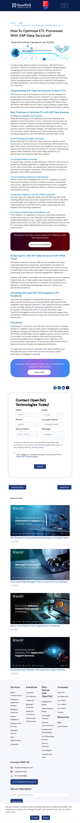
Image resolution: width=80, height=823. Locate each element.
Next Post (64, 487)
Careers (60, 712)
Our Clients (61, 700)
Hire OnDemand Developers (24, 782)
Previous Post (17, 487)
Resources (63, 717)
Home (12, 23)
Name (19, 410)
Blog (20, 23)
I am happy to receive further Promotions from (38, 456)
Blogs (59, 722)
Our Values (61, 708)
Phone (19, 419)
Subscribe (16, 801)
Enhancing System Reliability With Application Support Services (37, 670)
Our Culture (61, 704)
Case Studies (62, 726)
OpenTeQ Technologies (27, 456)
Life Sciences (31, 696)
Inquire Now (39, 372)
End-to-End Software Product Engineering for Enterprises (35, 626)
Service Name (23, 429)
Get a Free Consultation (40, 244)
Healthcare (30, 700)
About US (60, 692)
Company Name (50, 419)
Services (15, 687)
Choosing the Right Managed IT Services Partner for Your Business (38, 582)
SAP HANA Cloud (36, 310)
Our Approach (62, 696)
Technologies (47, 750)
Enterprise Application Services (14, 702)
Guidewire (14, 744)
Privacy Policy (38, 447)
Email (45, 410)
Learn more (10, 812)
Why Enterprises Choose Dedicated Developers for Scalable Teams (39, 538)
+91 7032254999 (20, 776)
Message (46, 429)
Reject (46, 817)
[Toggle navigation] (64, 5)
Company (62, 687)
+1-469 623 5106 (20, 772)
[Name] (27, 414)
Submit (40, 466)
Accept (35, 817)
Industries (31, 687)
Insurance (29, 692)
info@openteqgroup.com (23, 767)
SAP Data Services (18, 94)
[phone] (27, 424)
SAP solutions (39, 351)
